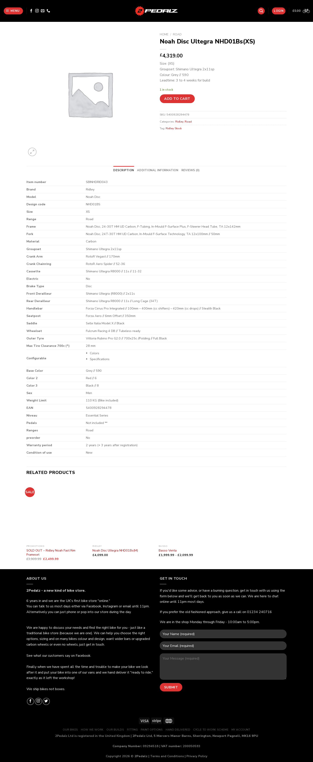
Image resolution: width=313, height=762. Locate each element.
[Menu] (13, 11)
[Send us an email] (42, 11)
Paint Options (152, 729)
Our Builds (115, 729)
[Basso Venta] (190, 512)
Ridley (179, 122)
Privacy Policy (196, 756)
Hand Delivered (178, 729)
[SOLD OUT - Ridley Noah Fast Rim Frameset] (57, 512)
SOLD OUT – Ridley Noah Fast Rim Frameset (50, 552)
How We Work (92, 729)
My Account (240, 729)
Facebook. (83, 655)
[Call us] (48, 11)
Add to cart (177, 98)
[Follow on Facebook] (31, 11)
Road (177, 34)
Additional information (157, 170)
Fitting (132, 729)
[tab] (123, 170)
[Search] (261, 11)
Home (164, 34)
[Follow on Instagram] (37, 11)
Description (123, 170)
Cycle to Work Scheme (210, 729)
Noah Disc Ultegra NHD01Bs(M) (115, 550)
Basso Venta (168, 550)
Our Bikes (70, 729)
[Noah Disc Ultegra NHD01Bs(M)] (123, 512)
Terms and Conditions (167, 756)
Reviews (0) (190, 170)
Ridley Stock (174, 128)
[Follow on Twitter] (46, 701)
